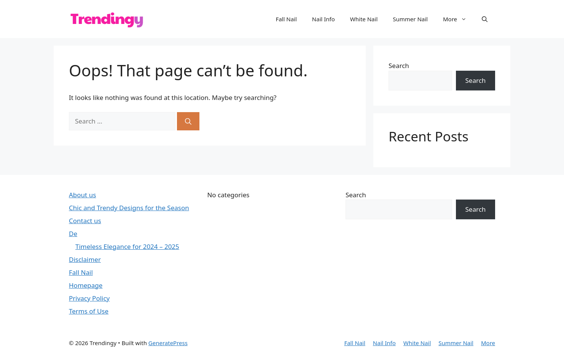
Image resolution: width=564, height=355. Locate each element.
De (73, 233)
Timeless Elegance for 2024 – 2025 (127, 246)
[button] (484, 19)
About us (82, 194)
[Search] (188, 121)
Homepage (85, 285)
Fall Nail (286, 19)
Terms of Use (88, 311)
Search (399, 65)
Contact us (85, 220)
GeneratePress (168, 343)
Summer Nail (410, 19)
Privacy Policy (89, 298)
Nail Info (323, 19)
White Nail (364, 19)
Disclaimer (85, 259)
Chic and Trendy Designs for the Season (129, 207)
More (458, 19)
